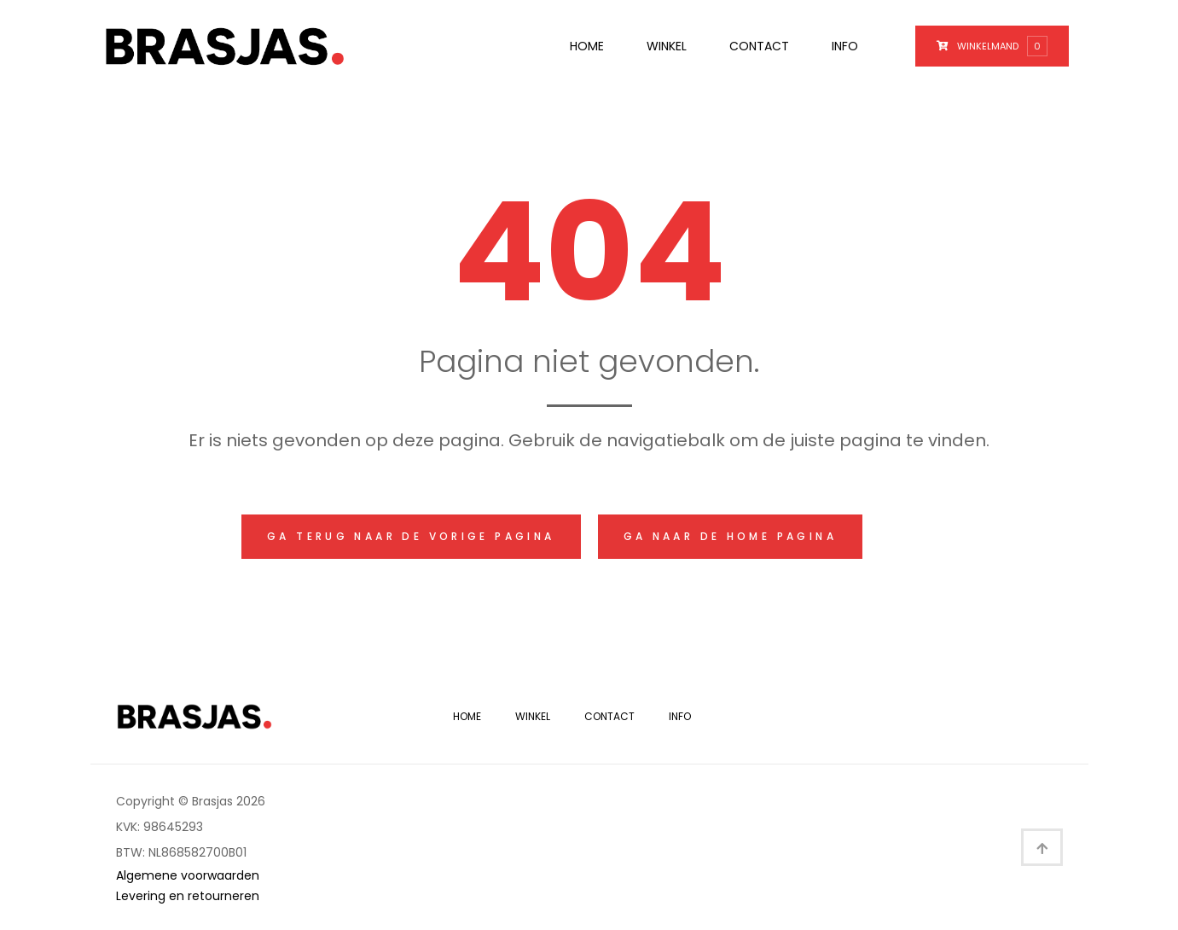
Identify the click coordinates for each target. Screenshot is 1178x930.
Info (845, 46)
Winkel (667, 46)
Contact (759, 46)
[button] (403, 536)
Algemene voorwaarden (187, 875)
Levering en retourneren (187, 895)
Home (587, 46)
